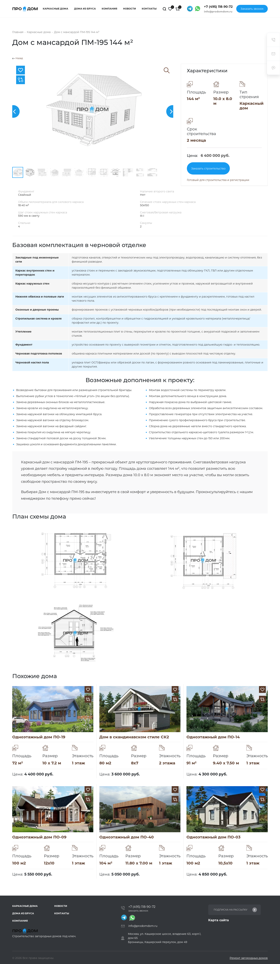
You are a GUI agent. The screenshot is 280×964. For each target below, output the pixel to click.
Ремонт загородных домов (249, 958)
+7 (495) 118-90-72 (218, 7)
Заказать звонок (252, 8)
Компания (109, 8)
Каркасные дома (55, 8)
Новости (129, 8)
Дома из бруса (85, 8)
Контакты (149, 8)
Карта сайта (218, 920)
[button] (13, 111)
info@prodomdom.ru (218, 11)
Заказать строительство (208, 168)
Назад (17, 58)
